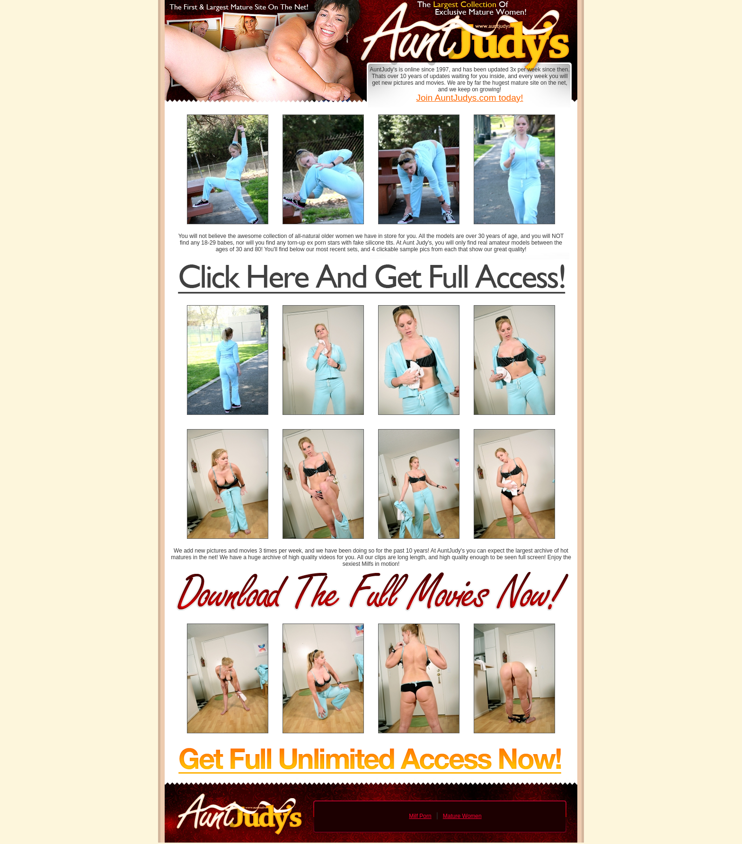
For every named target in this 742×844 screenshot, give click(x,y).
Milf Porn (420, 816)
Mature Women (462, 816)
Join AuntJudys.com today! (469, 98)
